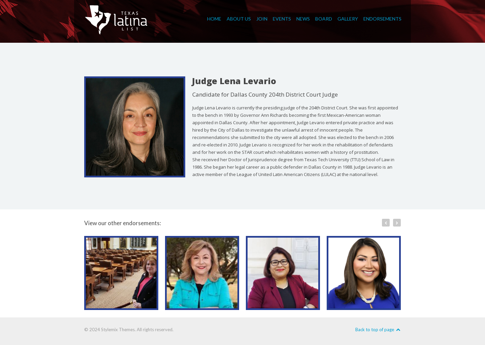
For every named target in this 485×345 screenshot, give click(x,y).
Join (261, 17)
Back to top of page (378, 329)
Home (214, 17)
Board (323, 17)
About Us (239, 17)
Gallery (347, 17)
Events (282, 17)
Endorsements (382, 17)
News (303, 17)
